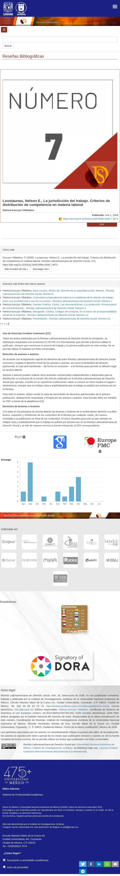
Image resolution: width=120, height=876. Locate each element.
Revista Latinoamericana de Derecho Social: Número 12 (57, 315)
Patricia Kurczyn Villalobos (73, 709)
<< (1, 323)
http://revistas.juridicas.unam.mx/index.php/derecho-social (77, 706)
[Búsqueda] (60, 39)
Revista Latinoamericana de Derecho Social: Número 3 (56, 308)
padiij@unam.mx (70, 827)
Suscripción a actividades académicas (25, 860)
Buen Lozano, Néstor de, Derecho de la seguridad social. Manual (68, 290)
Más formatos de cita (16, 269)
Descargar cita (41, 269)
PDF (102, 224)
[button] (82, 864)
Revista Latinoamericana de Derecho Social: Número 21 (79, 318)
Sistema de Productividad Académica (22, 794)
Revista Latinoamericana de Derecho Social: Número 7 (82, 301)
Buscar (8, 45)
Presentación (40, 318)
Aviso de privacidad (15, 867)
